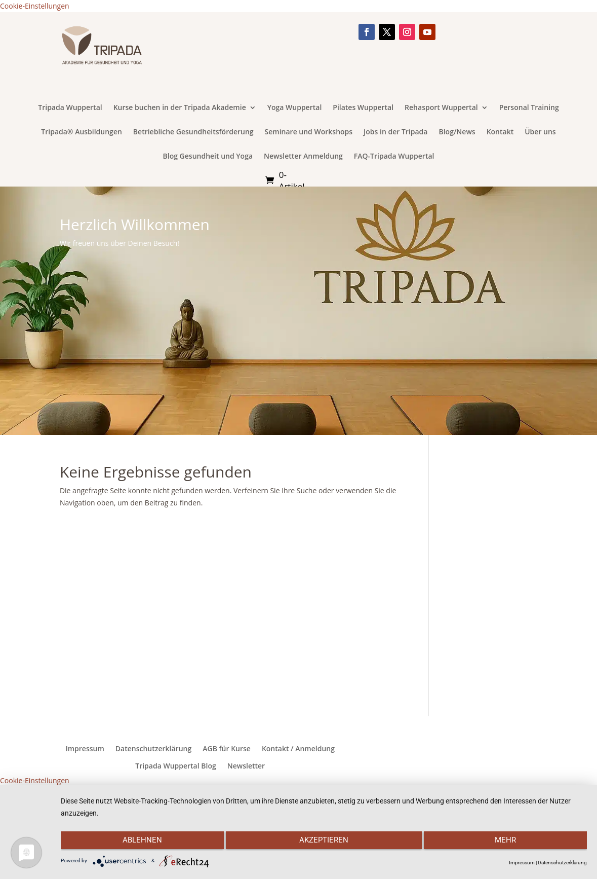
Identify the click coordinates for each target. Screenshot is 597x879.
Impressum (84, 748)
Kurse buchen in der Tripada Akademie (179, 108)
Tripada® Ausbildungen (81, 132)
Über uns (540, 132)
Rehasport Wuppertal (441, 108)
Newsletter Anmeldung (303, 157)
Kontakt (500, 132)
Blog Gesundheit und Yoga (208, 157)
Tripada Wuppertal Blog (175, 766)
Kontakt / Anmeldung (298, 748)
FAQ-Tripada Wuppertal (394, 157)
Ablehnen (139, 842)
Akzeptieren (323, 842)
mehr (508, 842)
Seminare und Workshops (309, 132)
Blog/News (457, 132)
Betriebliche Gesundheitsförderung (193, 132)
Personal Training (529, 108)
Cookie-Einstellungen (34, 6)
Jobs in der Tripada (395, 132)
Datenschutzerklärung (153, 748)
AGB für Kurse (227, 748)
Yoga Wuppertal (294, 108)
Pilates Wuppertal (363, 108)
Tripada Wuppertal (70, 108)
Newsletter (246, 766)
